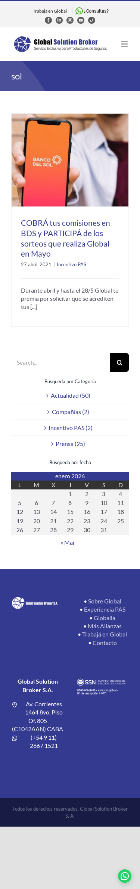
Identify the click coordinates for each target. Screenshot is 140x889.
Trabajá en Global (50, 11)
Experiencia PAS (104, 609)
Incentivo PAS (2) (71, 427)
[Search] (119, 362)
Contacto (105, 642)
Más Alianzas (105, 625)
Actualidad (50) (70, 395)
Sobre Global (104, 601)
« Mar (67, 542)
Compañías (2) (70, 411)
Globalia (104, 617)
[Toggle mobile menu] (125, 44)
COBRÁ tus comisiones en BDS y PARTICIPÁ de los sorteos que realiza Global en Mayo (65, 238)
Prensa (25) (70, 443)
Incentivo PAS (71, 264)
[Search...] (60, 362)
